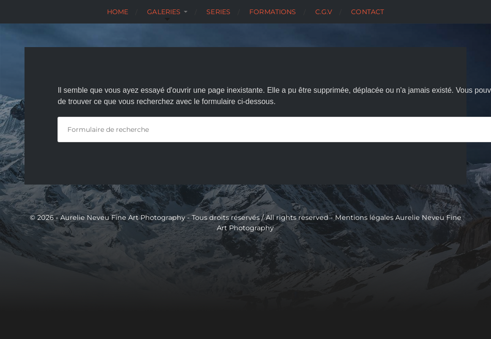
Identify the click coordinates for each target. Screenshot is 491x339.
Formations (272, 12)
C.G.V (324, 12)
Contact (367, 12)
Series (218, 12)
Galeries (163, 12)
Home (118, 12)
